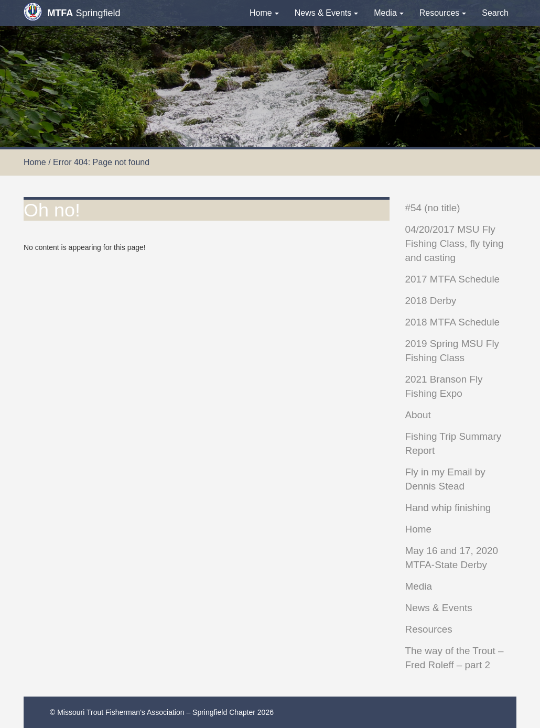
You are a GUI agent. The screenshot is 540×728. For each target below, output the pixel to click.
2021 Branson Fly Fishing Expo (444, 386)
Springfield (72, 12)
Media (389, 12)
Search (495, 12)
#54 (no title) (432, 207)
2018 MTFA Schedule (452, 322)
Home (264, 12)
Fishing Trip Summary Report (453, 443)
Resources (442, 12)
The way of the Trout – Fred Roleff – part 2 (454, 657)
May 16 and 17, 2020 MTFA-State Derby (452, 557)
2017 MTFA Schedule (452, 279)
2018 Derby (431, 300)
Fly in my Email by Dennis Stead (445, 479)
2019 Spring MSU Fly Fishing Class (452, 350)
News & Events (326, 12)
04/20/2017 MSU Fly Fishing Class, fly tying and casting (454, 243)
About (418, 414)
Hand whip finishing (448, 507)
